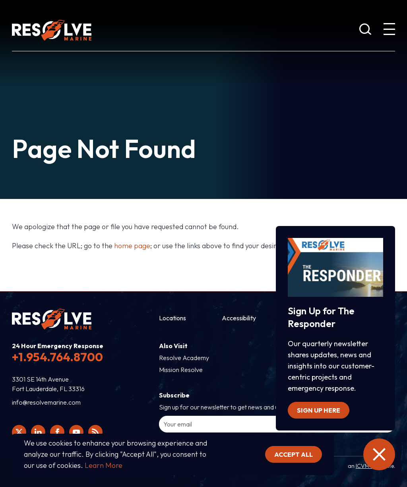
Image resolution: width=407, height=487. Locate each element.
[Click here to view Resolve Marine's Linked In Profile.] (38, 432)
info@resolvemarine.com (46, 402)
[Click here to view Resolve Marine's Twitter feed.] (19, 432)
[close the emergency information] (379, 454)
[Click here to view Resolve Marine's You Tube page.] (76, 432)
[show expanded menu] (389, 30)
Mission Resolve (181, 370)
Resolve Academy (184, 358)
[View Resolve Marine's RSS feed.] (95, 432)
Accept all (293, 454)
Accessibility (239, 318)
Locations (172, 318)
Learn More (103, 465)
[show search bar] (365, 30)
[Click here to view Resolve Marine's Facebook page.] (57, 432)
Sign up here (318, 410)
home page (132, 245)
